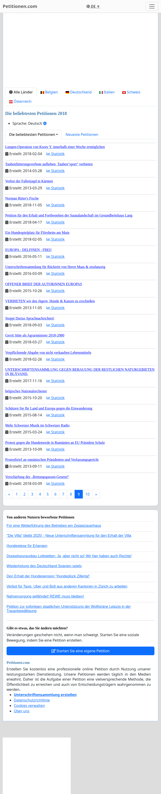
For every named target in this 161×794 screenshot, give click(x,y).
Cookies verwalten (29, 705)
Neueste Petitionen (82, 134)
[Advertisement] (80, 52)
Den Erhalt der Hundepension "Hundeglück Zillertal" (48, 576)
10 (87, 494)
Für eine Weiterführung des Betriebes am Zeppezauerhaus (54, 526)
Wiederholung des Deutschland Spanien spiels (44, 566)
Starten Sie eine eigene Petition (80, 650)
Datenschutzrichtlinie (32, 700)
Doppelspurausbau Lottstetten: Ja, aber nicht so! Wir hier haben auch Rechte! (69, 556)
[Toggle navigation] (152, 6)
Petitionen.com (20, 6)
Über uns (21, 710)
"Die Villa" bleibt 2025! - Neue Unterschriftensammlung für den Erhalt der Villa (69, 535)
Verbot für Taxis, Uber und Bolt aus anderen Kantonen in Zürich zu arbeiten (67, 586)
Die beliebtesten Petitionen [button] (32, 134)
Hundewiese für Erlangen (27, 546)
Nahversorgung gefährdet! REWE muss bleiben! (45, 596)
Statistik (55, 153)
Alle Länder (21, 92)
